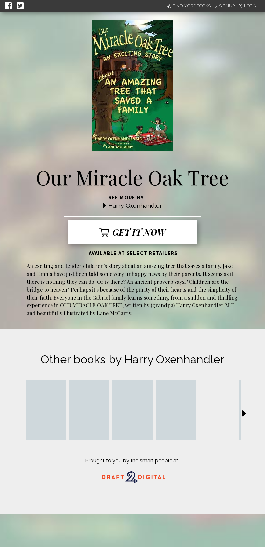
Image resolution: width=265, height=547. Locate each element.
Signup (224, 5)
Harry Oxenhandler (135, 205)
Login (247, 5)
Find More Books (189, 5)
